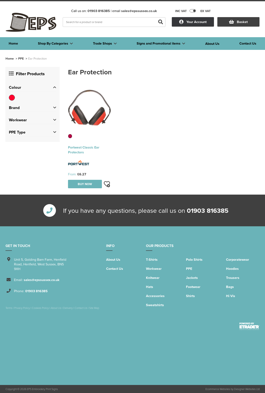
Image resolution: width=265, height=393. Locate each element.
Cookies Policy (40, 308)
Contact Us (114, 268)
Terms (9, 308)
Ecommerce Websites (217, 389)
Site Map (94, 308)
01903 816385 (98, 10)
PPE (21, 58)
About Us (113, 259)
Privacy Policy (22, 308)
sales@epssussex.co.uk (139, 10)
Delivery (68, 308)
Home (10, 58)
